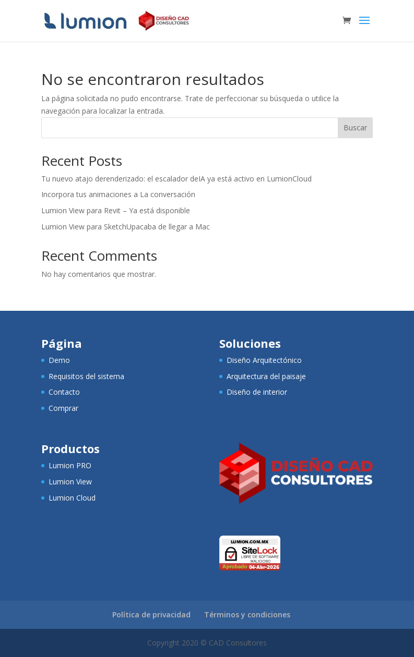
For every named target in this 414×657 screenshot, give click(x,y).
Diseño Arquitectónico (264, 360)
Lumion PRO (70, 465)
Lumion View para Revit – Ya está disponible (115, 210)
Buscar (355, 127)
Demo (59, 360)
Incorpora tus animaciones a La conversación (118, 194)
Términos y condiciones (247, 614)
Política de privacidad (151, 614)
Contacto (64, 392)
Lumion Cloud (72, 498)
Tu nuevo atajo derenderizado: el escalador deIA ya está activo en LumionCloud (176, 179)
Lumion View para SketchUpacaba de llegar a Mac (125, 227)
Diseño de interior (257, 392)
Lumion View (70, 481)
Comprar (63, 408)
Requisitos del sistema (86, 376)
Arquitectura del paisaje (266, 376)
